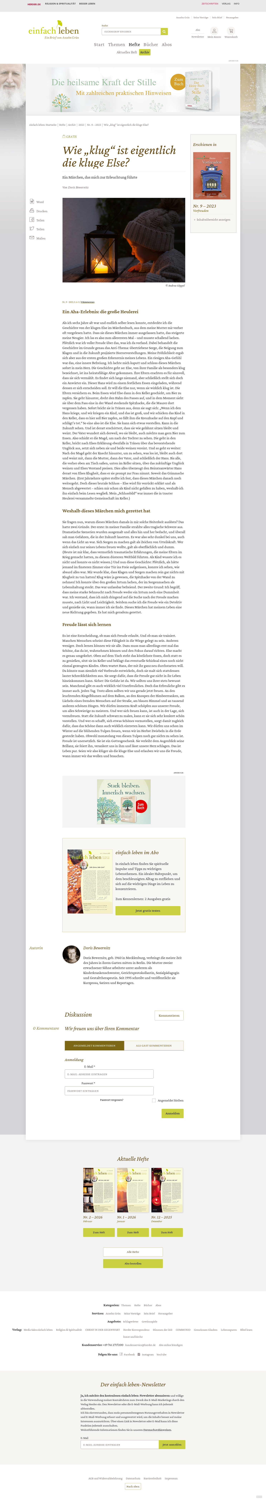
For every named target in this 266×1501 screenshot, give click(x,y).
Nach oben (133, 1473)
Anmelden (173, 1100)
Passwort (88, 1075)
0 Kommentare (88, 299)
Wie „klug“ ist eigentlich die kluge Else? (126, 121)
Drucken (41, 208)
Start (99, 41)
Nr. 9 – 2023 (94, 121)
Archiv (144, 49)
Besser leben (90, 4)
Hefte (134, 41)
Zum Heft (99, 1219)
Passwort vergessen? (111, 1086)
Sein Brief (217, 14)
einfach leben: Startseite (42, 121)
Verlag (223, 4)
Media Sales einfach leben (38, 1316)
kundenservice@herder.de (140, 1331)
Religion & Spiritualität (61, 4)
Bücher (151, 41)
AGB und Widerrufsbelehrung (105, 1465)
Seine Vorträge (201, 14)
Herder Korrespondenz (136, 1316)
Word (39, 199)
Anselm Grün (183, 14)
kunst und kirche (133, 1323)
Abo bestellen (133, 1250)
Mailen (40, 236)
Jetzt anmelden (172, 1431)
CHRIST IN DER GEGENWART (102, 1316)
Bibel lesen (246, 1316)
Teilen (40, 217)
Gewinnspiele (149, 1308)
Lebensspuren (229, 1316)
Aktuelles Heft (127, 49)
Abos (167, 41)
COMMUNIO (183, 1316)
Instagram (148, 1341)
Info (235, 4)
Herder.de (34, 4)
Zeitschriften (205, 4)
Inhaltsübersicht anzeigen (213, 216)
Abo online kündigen (171, 1331)
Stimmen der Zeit (162, 1316)
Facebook (129, 1341)
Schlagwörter (130, 1308)
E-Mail (89, 1064)
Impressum (171, 1465)
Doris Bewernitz (78, 184)
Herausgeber (232, 14)
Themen (116, 41)
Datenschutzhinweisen (157, 1416)
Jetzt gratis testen (148, 908)
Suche (105, 22)
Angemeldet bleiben (170, 1087)
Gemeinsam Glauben (206, 1316)
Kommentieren (169, 1012)
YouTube (161, 1341)
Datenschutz (133, 1465)
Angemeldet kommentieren (94, 1042)
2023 (81, 121)
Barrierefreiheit (152, 1465)
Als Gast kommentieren (154, 1042)
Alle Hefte (133, 1238)
